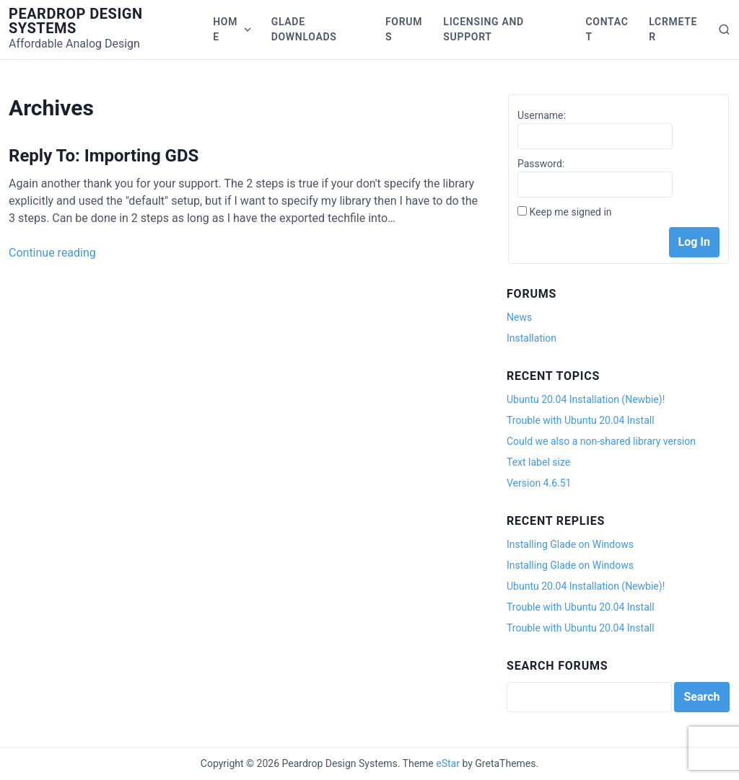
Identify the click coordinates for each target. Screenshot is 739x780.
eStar (448, 763)
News (519, 317)
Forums (403, 29)
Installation (531, 338)
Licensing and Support (483, 29)
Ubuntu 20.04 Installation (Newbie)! (586, 399)
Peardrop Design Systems (76, 21)
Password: (540, 163)
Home (225, 29)
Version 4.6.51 (539, 483)
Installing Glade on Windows (570, 544)
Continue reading (52, 253)
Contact (606, 29)
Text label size (538, 462)
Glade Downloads (304, 29)
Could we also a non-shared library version (601, 441)
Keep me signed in (570, 212)
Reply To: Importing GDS (103, 156)
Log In (694, 242)
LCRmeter (673, 29)
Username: (541, 115)
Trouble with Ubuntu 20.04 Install (581, 420)
